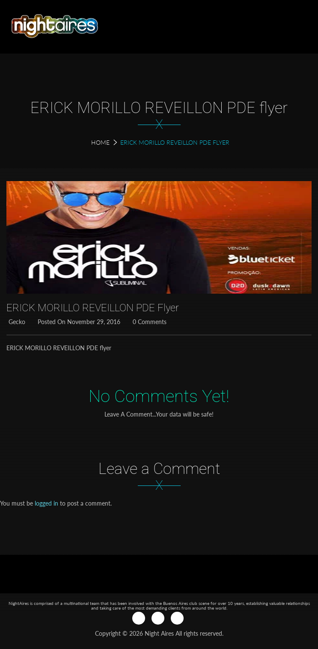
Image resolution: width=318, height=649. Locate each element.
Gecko (15, 321)
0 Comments (148, 321)
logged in (46, 503)
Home (100, 142)
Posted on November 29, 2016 (78, 321)
